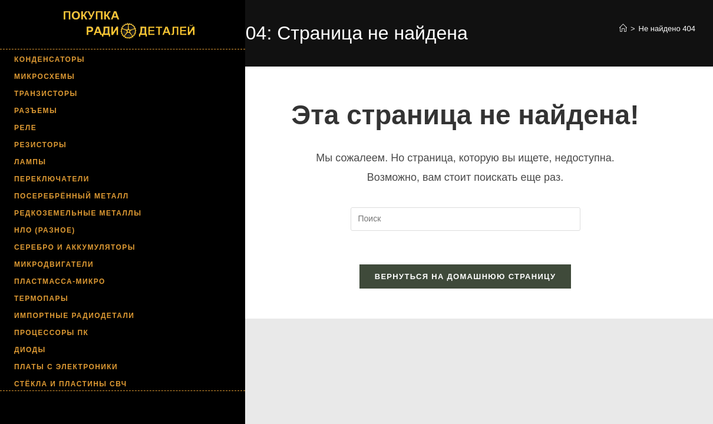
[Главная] (623, 28)
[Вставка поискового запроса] (465, 219)
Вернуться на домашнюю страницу (465, 278)
